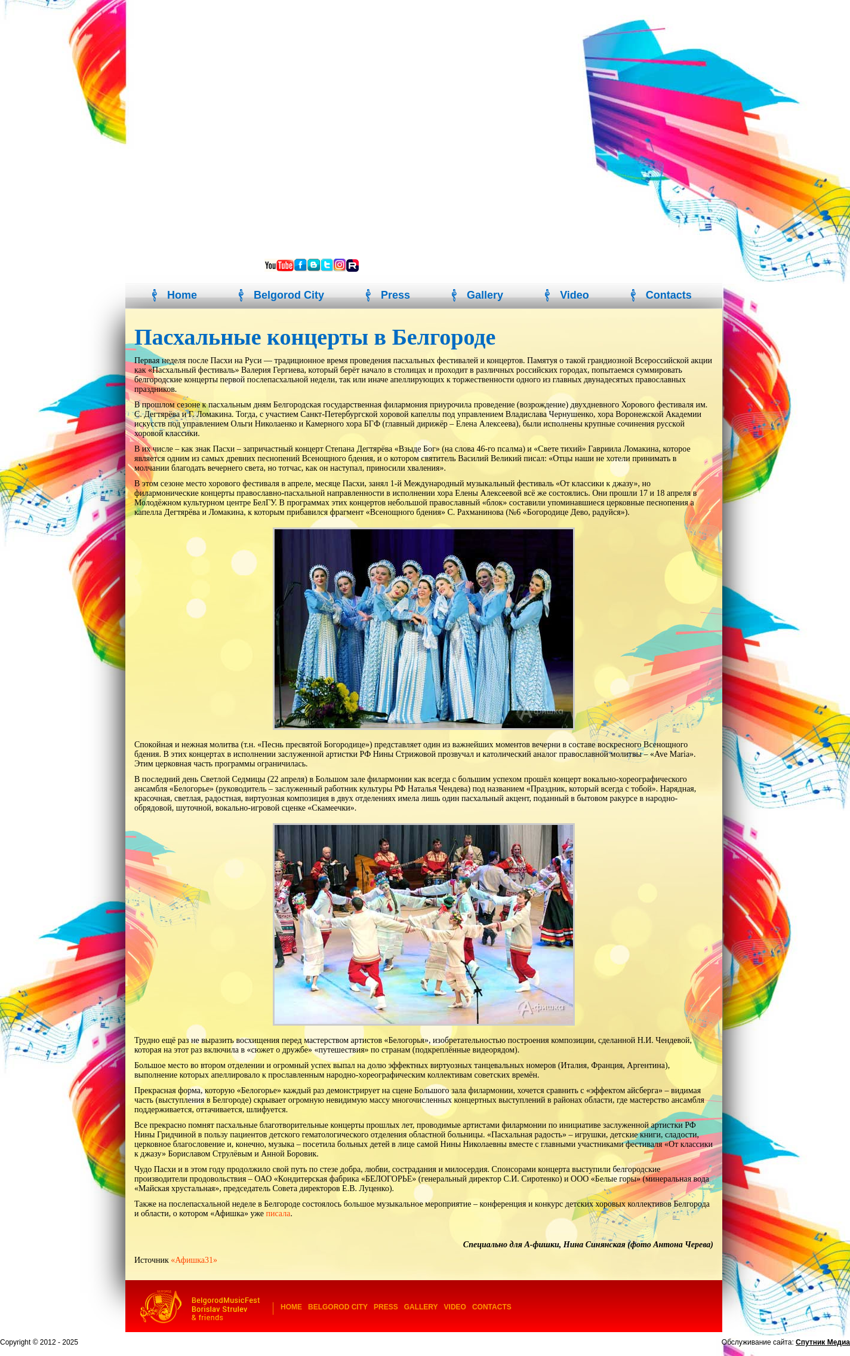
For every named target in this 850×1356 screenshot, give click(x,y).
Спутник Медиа (823, 1342)
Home (182, 295)
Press (395, 295)
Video (574, 295)
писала (278, 1213)
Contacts (669, 295)
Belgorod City (289, 295)
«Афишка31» (194, 1260)
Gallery (485, 295)
